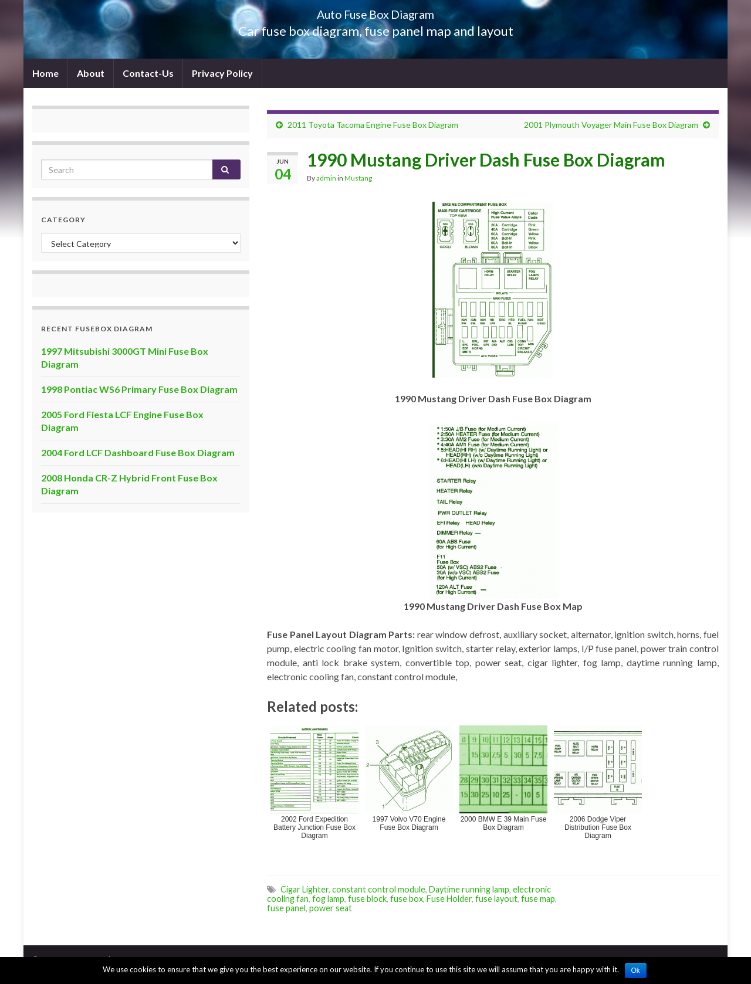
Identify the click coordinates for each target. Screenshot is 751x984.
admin (326, 178)
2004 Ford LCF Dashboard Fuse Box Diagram (138, 452)
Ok (635, 970)
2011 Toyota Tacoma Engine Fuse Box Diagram (372, 125)
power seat (330, 908)
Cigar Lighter (304, 889)
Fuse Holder (449, 899)
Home (45, 73)
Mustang (358, 178)
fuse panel (286, 908)
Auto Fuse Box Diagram (375, 11)
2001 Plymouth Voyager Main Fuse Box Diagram (611, 125)
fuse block (367, 899)
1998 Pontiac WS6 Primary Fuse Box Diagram (139, 389)
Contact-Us (148, 73)
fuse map (538, 899)
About (90, 73)
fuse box (406, 899)
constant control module (378, 889)
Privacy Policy (222, 73)
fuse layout (496, 899)
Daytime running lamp (469, 889)
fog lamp (328, 899)
